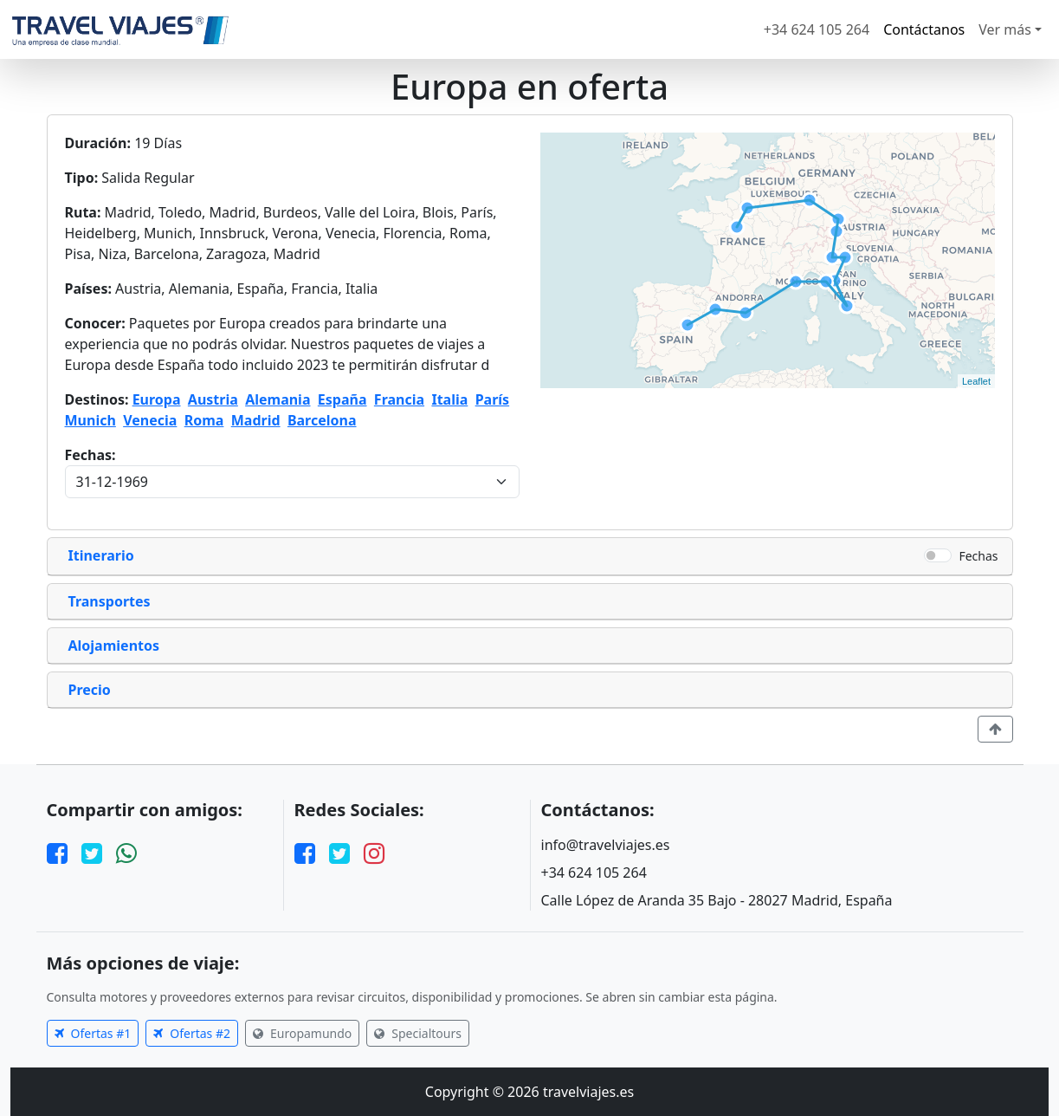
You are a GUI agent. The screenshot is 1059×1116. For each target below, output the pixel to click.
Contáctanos (924, 29)
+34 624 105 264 (816, 29)
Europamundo (302, 1033)
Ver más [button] (1004, 29)
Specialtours (418, 1033)
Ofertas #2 (191, 1033)
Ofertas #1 (93, 1033)
